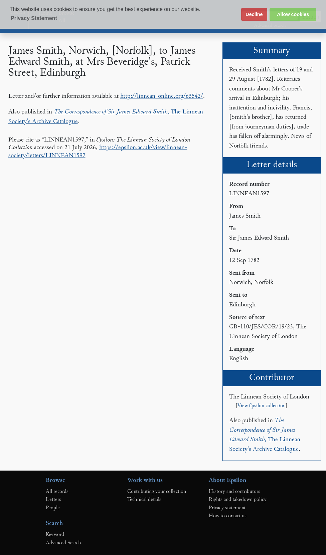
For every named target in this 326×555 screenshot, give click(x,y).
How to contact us (228, 516)
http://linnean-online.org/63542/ (161, 96)
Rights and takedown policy (238, 499)
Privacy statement (227, 508)
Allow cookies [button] (293, 14)
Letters (53, 499)
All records (57, 491)
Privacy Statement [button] (34, 18)
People (53, 508)
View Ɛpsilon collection (261, 405)
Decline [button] (254, 14)
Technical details (144, 499)
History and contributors (234, 491)
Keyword (55, 534)
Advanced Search (63, 543)
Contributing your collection (156, 491)
